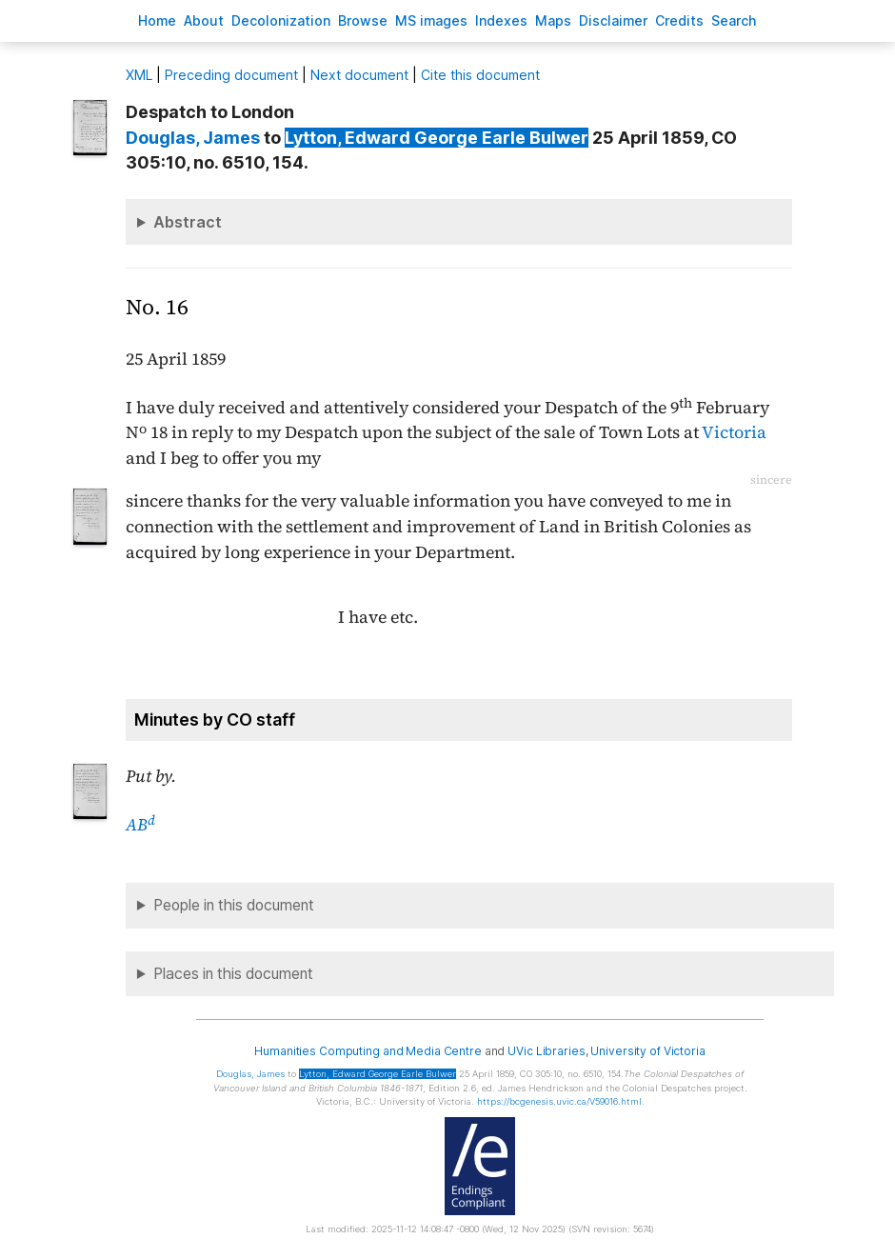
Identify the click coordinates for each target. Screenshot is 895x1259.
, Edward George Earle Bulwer (436, 138)
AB (140, 824)
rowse (363, 20)
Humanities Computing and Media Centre (368, 1051)
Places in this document (233, 974)
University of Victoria (647, 1051)
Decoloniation (280, 20)
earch (734, 20)
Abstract (187, 221)
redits (679, 20)
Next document (359, 75)
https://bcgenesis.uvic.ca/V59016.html (559, 1101)
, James (193, 138)
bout (204, 20)
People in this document (233, 905)
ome (157, 20)
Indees (501, 20)
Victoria (734, 432)
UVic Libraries (546, 1051)
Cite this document (480, 75)
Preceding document (231, 75)
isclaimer (613, 20)
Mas (553, 20)
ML (139, 75)
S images (431, 20)
